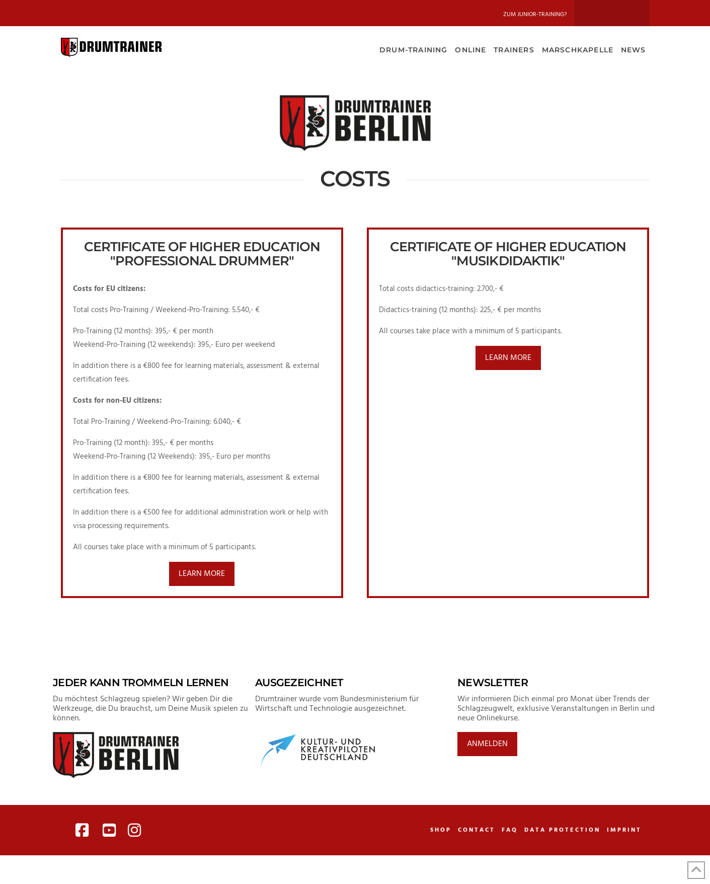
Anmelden (487, 744)
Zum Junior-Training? (535, 15)
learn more (202, 573)
